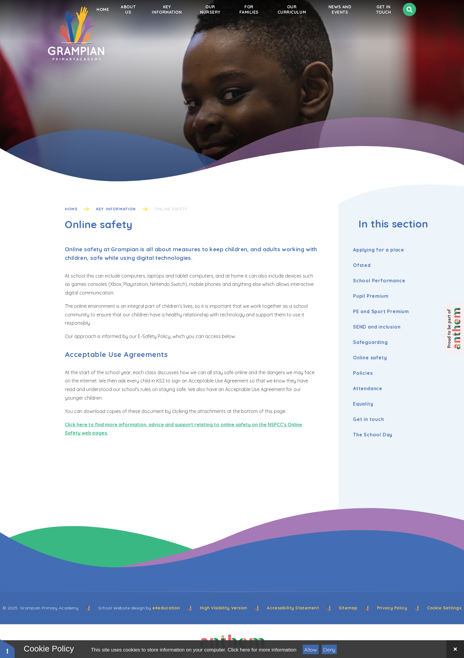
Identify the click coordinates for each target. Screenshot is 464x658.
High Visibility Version (223, 608)
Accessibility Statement (293, 608)
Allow (310, 649)
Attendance (369, 388)
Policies (364, 373)
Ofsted (363, 265)
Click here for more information (262, 650)
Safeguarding (372, 342)
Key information (116, 208)
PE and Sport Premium (382, 311)
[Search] (409, 28)
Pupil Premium (372, 296)
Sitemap (348, 608)
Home (71, 208)
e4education (166, 608)
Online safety (171, 208)
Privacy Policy (392, 608)
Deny (329, 649)
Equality (365, 404)
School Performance (381, 281)
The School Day (374, 435)
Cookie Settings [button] (444, 608)
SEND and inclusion (378, 327)
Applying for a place (380, 250)
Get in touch (370, 419)
